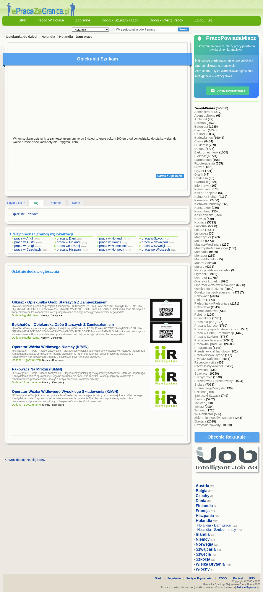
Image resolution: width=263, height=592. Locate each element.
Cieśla (199, 141)
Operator (201, 277)
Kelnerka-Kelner (206, 196)
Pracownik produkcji (209, 344)
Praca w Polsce (51, 20)
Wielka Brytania (210, 564)
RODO (223, 578)
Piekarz (200, 300)
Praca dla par (204, 322)
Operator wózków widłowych (215, 285)
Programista (203, 347)
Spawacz (201, 373)
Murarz (199, 266)
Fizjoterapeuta (205, 163)
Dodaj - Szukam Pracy (120, 20)
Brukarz (200, 134)
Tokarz (199, 406)
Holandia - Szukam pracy (216, 530)
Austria (202, 486)
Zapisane (82, 20)
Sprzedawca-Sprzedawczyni (215, 381)
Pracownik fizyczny (208, 340)
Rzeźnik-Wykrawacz (209, 366)
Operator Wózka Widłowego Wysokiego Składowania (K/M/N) (65, 392)
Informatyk (202, 185)
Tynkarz (200, 410)
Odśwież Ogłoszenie (169, 176)
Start (22, 20)
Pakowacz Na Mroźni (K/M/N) (37, 369)
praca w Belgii (24, 246)
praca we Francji (69, 246)
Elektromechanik (206, 152)
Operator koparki (206, 281)
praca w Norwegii (111, 249)
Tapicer (200, 403)
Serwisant (201, 370)
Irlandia (203, 534)
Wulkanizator (204, 414)
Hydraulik (201, 182)
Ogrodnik (201, 274)
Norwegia (204, 544)
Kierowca (201, 200)
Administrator (204, 112)
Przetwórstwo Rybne (209, 355)
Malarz (199, 241)
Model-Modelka (206, 259)
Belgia (202, 491)
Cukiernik (201, 145)
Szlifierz (200, 392)
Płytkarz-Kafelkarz (207, 358)
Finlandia (204, 506)
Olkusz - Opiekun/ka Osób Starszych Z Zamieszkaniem (59, 302)
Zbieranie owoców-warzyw (213, 417)
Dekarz (200, 148)
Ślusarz (200, 399)
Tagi (36, 203)
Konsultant (202, 211)
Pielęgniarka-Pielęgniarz (212, 303)
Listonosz (201, 233)
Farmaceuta (203, 159)
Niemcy (203, 539)
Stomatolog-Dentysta (210, 388)
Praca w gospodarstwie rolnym (216, 329)
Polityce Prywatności (248, 587)
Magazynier (203, 237)
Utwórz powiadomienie (228, 91)
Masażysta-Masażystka (211, 248)
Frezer (199, 167)
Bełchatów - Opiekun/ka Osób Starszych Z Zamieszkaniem (63, 325)
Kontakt (55, 203)
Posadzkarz (203, 318)
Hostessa (201, 178)
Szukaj (183, 29)
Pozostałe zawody (207, 425)
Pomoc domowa (206, 311)
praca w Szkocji (153, 238)
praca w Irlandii (110, 242)
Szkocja (203, 559)
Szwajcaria (206, 549)
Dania (201, 501)
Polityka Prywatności (200, 578)
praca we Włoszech (156, 249)
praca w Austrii (25, 242)
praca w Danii (66, 238)
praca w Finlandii (69, 242)
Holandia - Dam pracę (75, 36)
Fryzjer (199, 171)
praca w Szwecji (153, 246)
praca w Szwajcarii (155, 242)
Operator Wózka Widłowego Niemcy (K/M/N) (50, 347)
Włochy (203, 569)
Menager (201, 255)
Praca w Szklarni (206, 336)
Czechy (202, 496)
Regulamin (174, 578)
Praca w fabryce (206, 325)
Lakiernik (201, 226)
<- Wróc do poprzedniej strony (25, 460)
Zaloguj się (203, 20)
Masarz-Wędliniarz (208, 244)
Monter (199, 263)
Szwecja (203, 554)
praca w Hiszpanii (69, 249)
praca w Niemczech (113, 246)
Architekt (201, 119)
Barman (200, 123)
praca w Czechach (27, 249)
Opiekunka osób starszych (213, 292)
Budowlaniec (204, 137)
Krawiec (200, 218)
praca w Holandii (111, 238)
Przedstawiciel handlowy (212, 351)
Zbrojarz (200, 421)
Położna (200, 314)
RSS (252, 578)
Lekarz (199, 230)
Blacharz (201, 130)
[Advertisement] (97, 101)
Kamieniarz (202, 189)
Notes (76, 203)
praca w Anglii (24, 238)
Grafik (199, 174)
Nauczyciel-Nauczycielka (212, 270)
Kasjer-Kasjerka (206, 193)
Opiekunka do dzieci (209, 288)
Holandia (48, 36)
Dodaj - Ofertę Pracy (166, 20)
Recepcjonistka (205, 362)
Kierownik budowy (207, 204)
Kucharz (200, 222)
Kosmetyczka (204, 215)
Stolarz (199, 384)
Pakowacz (202, 296)
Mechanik (201, 252)
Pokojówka (202, 307)
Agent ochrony (205, 115)
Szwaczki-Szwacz (207, 395)
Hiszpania (205, 516)
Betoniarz (201, 126)
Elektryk (200, 156)
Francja (203, 511)
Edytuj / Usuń (16, 203)
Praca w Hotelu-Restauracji (214, 333)
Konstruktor (203, 207)
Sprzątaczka (203, 377)
